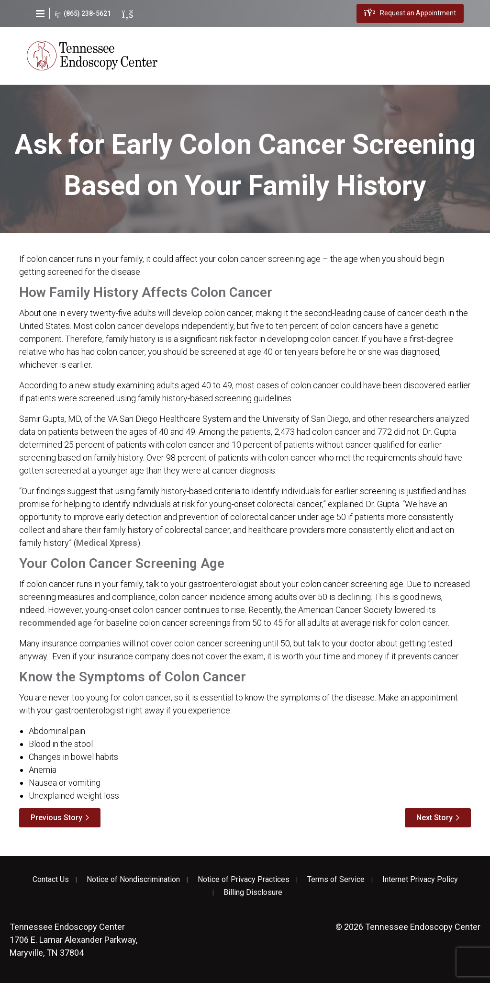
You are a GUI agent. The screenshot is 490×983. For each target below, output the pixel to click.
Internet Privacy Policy (420, 879)
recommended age (55, 623)
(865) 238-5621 (83, 13)
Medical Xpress (106, 543)
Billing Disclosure (252, 892)
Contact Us (51, 879)
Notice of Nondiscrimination (133, 879)
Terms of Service (336, 879)
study (104, 385)
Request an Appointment (410, 13)
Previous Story (56, 817)
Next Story (434, 817)
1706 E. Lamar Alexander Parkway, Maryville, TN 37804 (73, 940)
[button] (40, 13)
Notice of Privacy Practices (244, 879)
